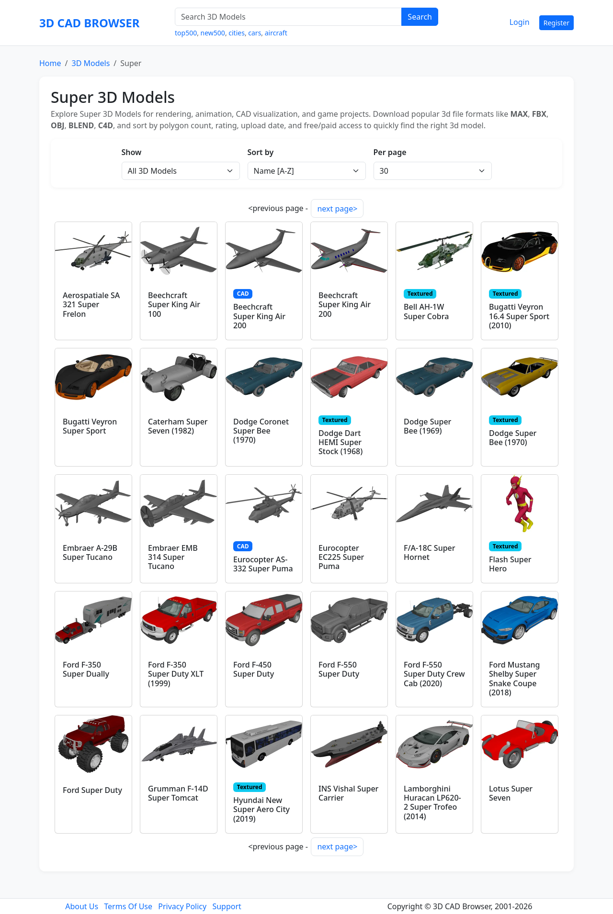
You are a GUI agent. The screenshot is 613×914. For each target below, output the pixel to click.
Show (132, 152)
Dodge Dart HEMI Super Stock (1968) (340, 442)
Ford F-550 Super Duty (338, 669)
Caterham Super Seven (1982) (178, 426)
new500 (213, 32)
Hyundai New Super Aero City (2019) (261, 809)
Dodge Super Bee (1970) (512, 437)
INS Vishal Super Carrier (348, 793)
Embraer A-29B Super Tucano (90, 552)
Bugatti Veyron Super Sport (90, 426)
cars (254, 32)
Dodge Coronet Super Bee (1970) (261, 430)
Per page (390, 152)
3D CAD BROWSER (89, 23)
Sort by (261, 152)
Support (226, 906)
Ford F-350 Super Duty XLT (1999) (176, 673)
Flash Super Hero (510, 564)
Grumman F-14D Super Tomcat (178, 793)
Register (556, 22)
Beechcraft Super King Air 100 (174, 304)
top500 (186, 32)
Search (420, 16)
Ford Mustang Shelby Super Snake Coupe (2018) (514, 678)
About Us (81, 906)
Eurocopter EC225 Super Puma (341, 557)
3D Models (90, 63)
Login (520, 22)
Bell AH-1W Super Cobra (426, 311)
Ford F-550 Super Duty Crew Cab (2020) (434, 673)
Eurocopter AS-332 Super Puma (263, 564)
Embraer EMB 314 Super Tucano (173, 557)
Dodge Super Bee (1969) (427, 426)
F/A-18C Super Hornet (429, 552)
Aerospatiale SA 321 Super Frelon (91, 304)
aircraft (276, 32)
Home (50, 63)
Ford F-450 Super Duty (253, 669)
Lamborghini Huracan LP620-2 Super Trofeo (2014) (432, 802)
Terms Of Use (128, 906)
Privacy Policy (182, 906)
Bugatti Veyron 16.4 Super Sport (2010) (519, 315)
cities (236, 32)
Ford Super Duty (92, 790)
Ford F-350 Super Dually (86, 669)
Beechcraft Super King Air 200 (259, 315)
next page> (337, 208)
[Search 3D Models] (288, 17)
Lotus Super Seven (511, 793)
